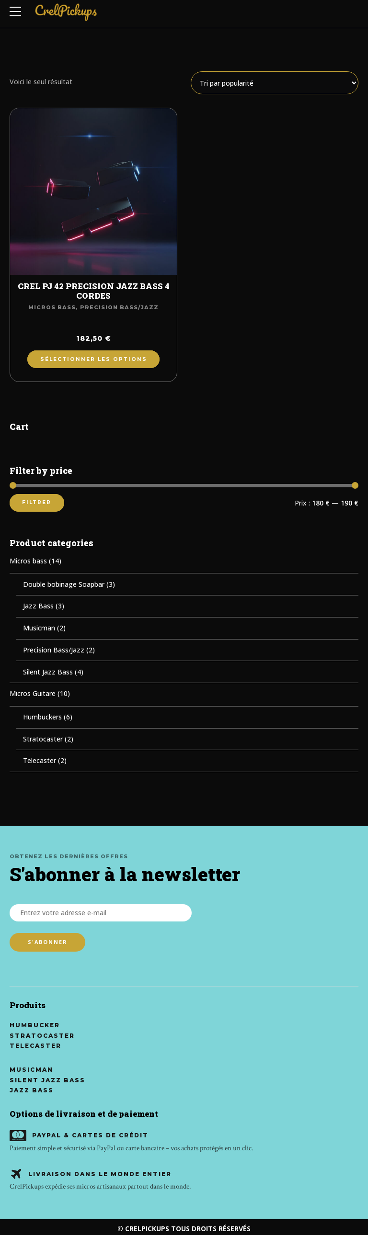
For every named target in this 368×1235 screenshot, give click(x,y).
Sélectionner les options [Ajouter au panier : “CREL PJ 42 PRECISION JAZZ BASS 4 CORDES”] (93, 359)
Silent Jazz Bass (48, 671)
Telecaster (39, 760)
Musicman (39, 627)
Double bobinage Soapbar (63, 584)
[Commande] (274, 82)
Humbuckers (42, 716)
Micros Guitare (33, 693)
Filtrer (36, 502)
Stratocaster (43, 738)
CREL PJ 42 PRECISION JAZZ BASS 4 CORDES (94, 291)
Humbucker (35, 1025)
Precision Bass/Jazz (119, 307)
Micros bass (52, 307)
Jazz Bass (38, 605)
